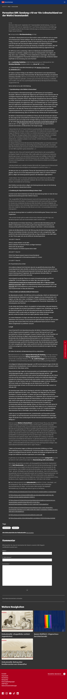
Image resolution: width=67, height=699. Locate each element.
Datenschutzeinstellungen (9, 685)
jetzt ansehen (30, 532)
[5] (9, 514)
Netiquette (5, 679)
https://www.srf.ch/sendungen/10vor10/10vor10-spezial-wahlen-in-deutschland (33, 491)
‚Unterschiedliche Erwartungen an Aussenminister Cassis (24, 282)
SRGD (9, 6)
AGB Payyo (5, 683)
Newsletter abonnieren (56, 674)
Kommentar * (6, 564)
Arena (10, 286)
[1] (55, 27)
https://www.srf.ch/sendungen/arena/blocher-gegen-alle (26, 514)
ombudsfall (15, 527)
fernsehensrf (6, 527)
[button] (64, 2)
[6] (9, 518)
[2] (9, 495)
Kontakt (4, 673)
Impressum (5, 675)
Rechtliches (5, 677)
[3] (9, 500)
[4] (9, 507)
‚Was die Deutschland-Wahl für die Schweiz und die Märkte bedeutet (35, 121)
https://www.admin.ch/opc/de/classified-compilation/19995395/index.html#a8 (33, 518)
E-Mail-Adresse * (7, 557)
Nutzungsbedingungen (8, 681)
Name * (4, 550)
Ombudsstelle (15, 6)
